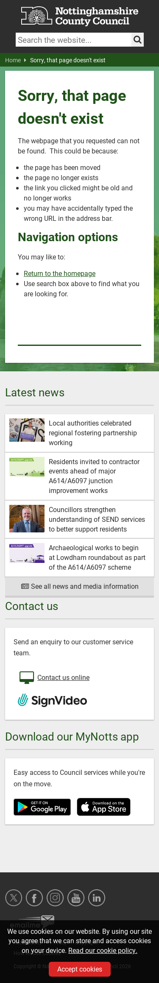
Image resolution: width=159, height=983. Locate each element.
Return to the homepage (59, 273)
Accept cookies (79, 968)
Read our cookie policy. (102, 950)
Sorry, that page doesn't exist (68, 60)
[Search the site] (137, 40)
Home (15, 60)
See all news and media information (79, 586)
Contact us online (53, 678)
